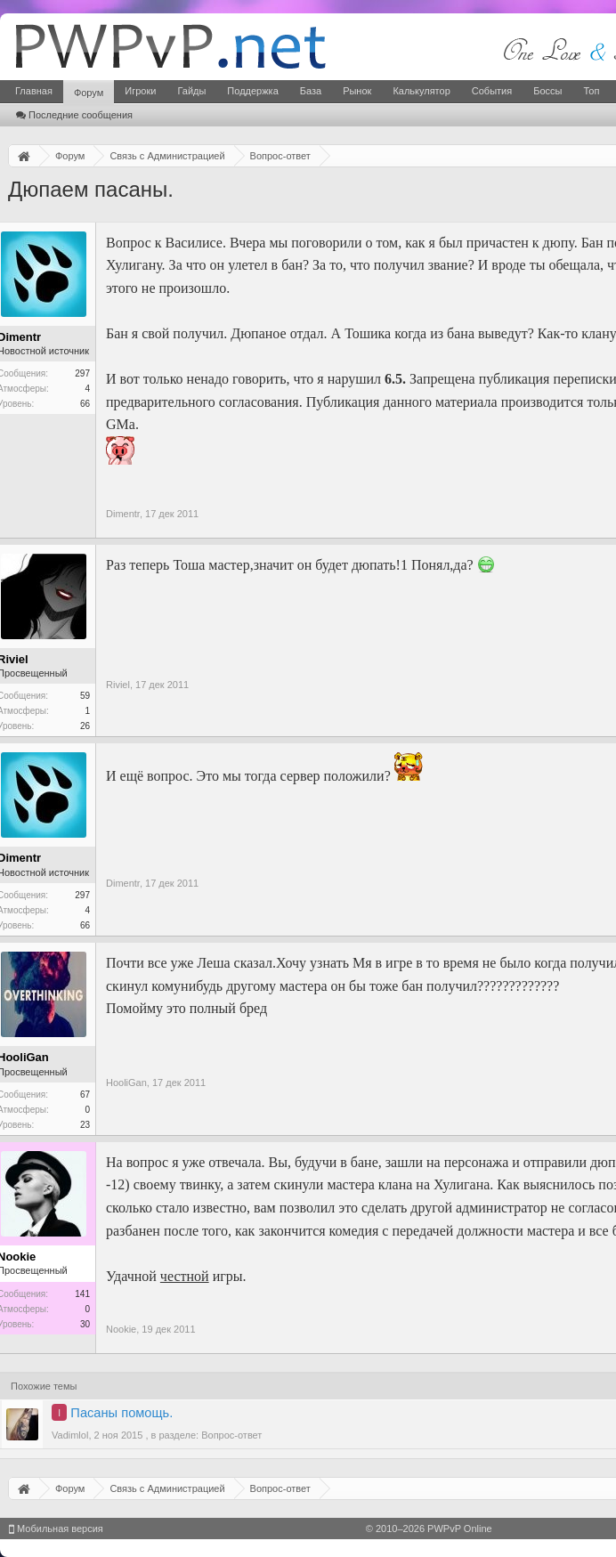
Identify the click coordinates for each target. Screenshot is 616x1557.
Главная (34, 90)
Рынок (357, 90)
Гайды (191, 90)
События (492, 90)
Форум (88, 92)
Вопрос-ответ (231, 1435)
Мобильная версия (56, 1528)
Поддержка (252, 90)
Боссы (547, 90)
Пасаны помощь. (121, 1413)
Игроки (140, 90)
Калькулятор (421, 90)
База (310, 90)
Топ (591, 90)
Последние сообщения (74, 114)
